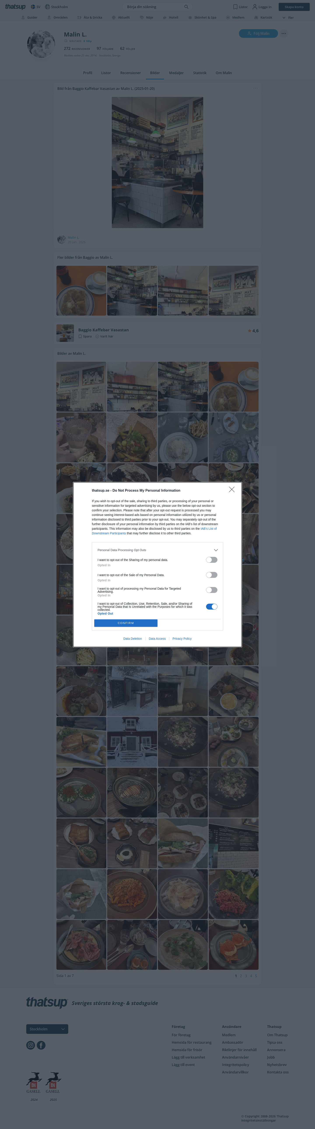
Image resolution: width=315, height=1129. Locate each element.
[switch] (211, 560)
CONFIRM (126, 623)
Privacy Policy (182, 638)
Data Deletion (132, 638)
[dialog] (157, 564)
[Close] (233, 491)
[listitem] (157, 550)
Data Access (157, 638)
